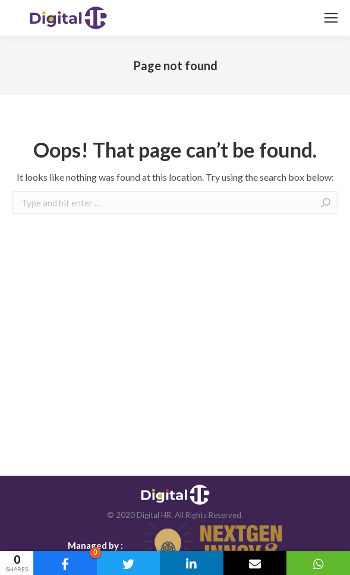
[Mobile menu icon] (331, 18)
